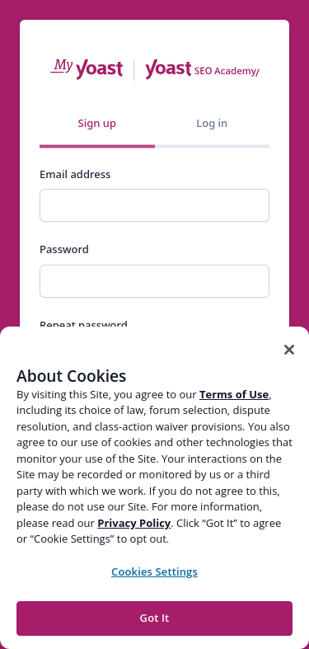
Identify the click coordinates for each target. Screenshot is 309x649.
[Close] (289, 350)
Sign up (97, 122)
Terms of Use (234, 394)
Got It (155, 617)
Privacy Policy (134, 522)
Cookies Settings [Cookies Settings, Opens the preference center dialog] (154, 571)
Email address (75, 174)
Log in (211, 122)
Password (64, 249)
